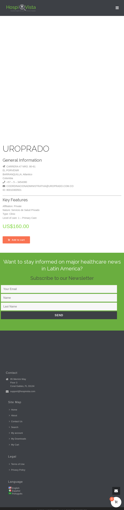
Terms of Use (17, 464)
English (15, 488)
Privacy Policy (17, 470)
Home (13, 409)
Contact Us (15, 421)
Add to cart (16, 240)
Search (13, 427)
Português (17, 493)
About (13, 415)
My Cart (14, 444)
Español (16, 491)
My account (16, 433)
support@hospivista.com (22, 391)
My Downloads (17, 438)
